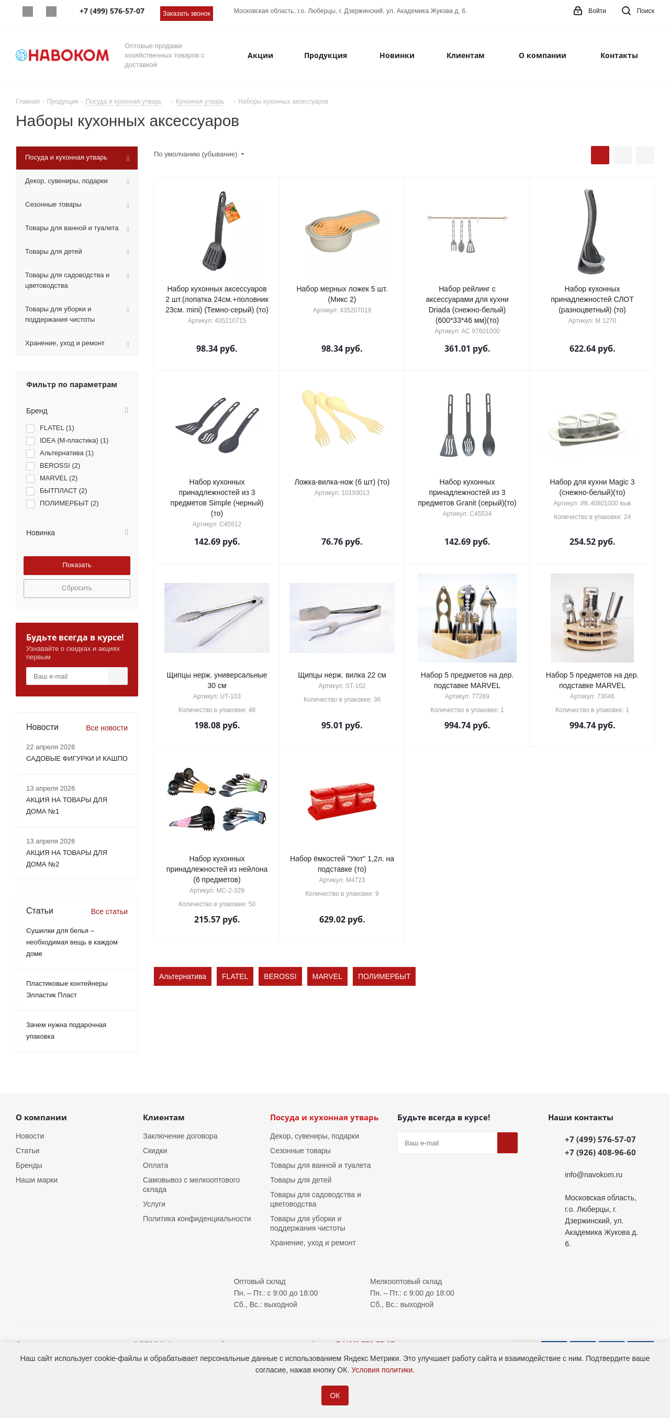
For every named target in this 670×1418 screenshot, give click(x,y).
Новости (30, 1136)
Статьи (27, 1150)
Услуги (154, 1204)
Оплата (155, 1165)
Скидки (155, 1150)
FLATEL (235, 976)
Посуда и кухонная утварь (324, 1117)
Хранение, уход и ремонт (313, 1243)
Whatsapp (27, 11)
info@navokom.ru (593, 1175)
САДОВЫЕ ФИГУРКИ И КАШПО (77, 758)
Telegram (51, 11)
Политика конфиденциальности (197, 1218)
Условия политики (381, 1370)
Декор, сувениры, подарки (314, 1136)
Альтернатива (182, 976)
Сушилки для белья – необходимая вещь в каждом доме (72, 942)
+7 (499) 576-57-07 (600, 1139)
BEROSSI (280, 976)
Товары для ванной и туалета (320, 1165)
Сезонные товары (300, 1150)
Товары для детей (300, 1180)
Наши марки (37, 1180)
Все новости (107, 728)
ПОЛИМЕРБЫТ (384, 976)
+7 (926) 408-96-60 (600, 1152)
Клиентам (164, 1117)
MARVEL (327, 976)
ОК (335, 1395)
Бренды (29, 1165)
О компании (41, 1117)
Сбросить (77, 588)
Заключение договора (180, 1136)
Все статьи (109, 911)
